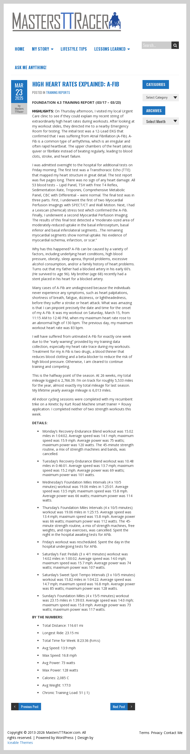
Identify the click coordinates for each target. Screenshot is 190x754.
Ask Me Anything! (30, 67)
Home (19, 49)
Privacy (156, 732)
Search (175, 45)
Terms (144, 732)
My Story (40, 49)
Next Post (119, 706)
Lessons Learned (109, 49)
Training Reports (58, 92)
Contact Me (173, 732)
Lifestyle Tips (74, 49)
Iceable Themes (20, 742)
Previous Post (30, 706)
